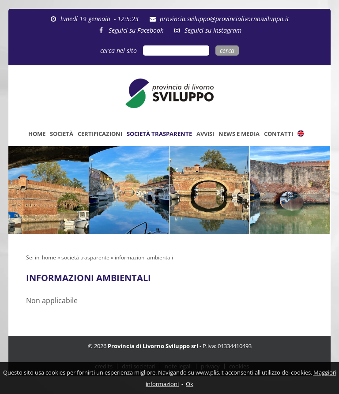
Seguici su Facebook (136, 30)
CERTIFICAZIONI (100, 134)
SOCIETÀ (61, 134)
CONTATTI (278, 134)
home (49, 257)
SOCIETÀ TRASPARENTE (159, 134)
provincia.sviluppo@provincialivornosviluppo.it (224, 19)
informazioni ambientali (144, 257)
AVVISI (205, 134)
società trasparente (85, 257)
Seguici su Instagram (213, 30)
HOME (36, 134)
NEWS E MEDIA (239, 134)
